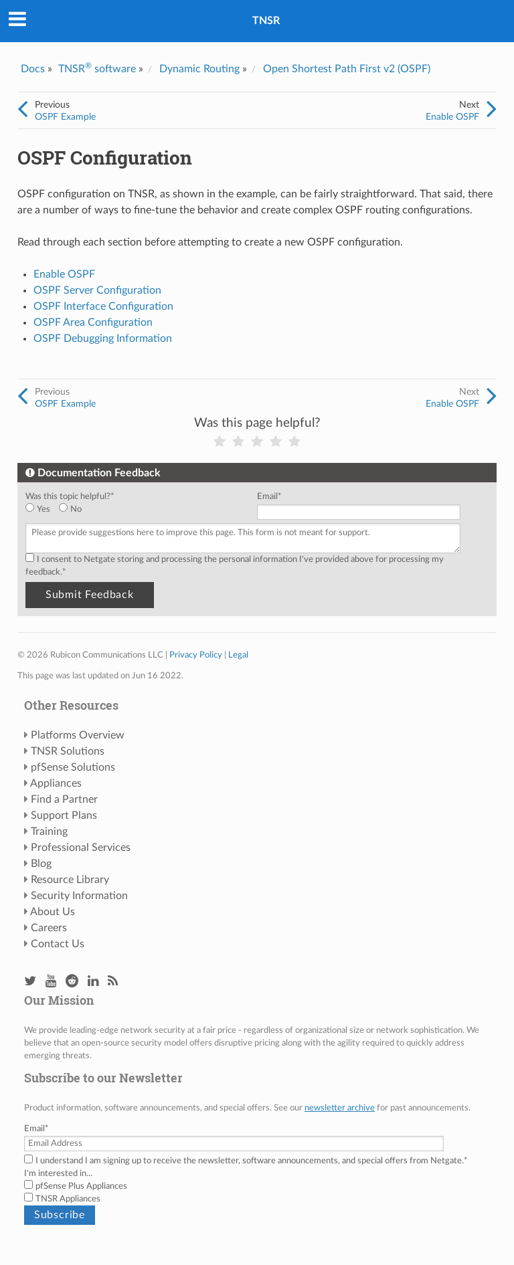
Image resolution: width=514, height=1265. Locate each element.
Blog (41, 863)
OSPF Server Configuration (97, 290)
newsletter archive (340, 1108)
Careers (49, 927)
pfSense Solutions (73, 767)
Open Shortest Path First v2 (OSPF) (346, 69)
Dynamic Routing (199, 69)
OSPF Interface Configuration (103, 306)
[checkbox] (138, 509)
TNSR (266, 20)
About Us (52, 911)
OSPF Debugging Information (102, 338)
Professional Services (81, 847)
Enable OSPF (452, 117)
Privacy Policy (195, 655)
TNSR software (97, 69)
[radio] (42, 509)
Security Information (79, 895)
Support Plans (64, 815)
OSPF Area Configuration (93, 322)
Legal (238, 655)
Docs (33, 69)
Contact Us (57, 944)
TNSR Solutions (67, 751)
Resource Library (70, 879)
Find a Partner (64, 799)
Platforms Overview (77, 735)
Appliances (56, 783)
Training (49, 831)
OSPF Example (65, 117)
